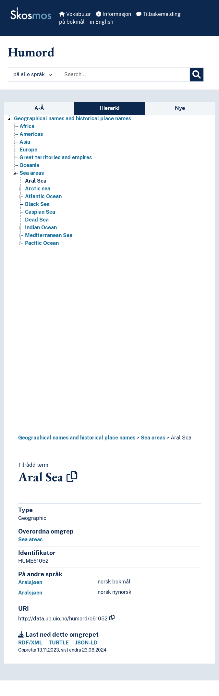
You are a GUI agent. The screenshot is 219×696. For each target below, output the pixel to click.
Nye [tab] (180, 108)
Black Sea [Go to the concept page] (37, 204)
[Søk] (196, 74)
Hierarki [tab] (109, 108)
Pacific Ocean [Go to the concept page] (42, 243)
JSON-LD (86, 643)
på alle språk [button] (32, 74)
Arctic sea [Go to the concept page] (37, 189)
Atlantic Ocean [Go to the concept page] (43, 196)
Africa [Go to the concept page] (26, 126)
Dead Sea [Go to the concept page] (37, 220)
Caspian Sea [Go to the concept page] (40, 212)
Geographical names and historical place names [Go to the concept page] (72, 118)
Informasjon (113, 14)
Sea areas (153, 438)
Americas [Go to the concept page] (31, 134)
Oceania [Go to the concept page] (29, 165)
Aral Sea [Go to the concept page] (35, 181)
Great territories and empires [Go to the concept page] (55, 157)
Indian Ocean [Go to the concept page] (41, 227)
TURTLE (59, 643)
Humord (31, 51)
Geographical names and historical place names (76, 438)
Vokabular (75, 14)
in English (101, 22)
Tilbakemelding (158, 14)
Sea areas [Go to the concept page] (31, 173)
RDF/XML (30, 643)
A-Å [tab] (39, 108)
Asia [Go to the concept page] (24, 142)
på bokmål (72, 22)
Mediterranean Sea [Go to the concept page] (48, 235)
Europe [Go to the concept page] (28, 150)
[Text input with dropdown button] (125, 74)
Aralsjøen (30, 582)
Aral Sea (181, 438)
